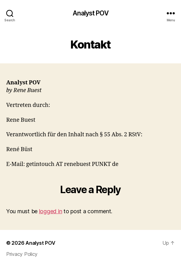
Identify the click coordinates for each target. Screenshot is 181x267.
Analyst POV (90, 13)
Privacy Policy (22, 254)
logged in (50, 211)
